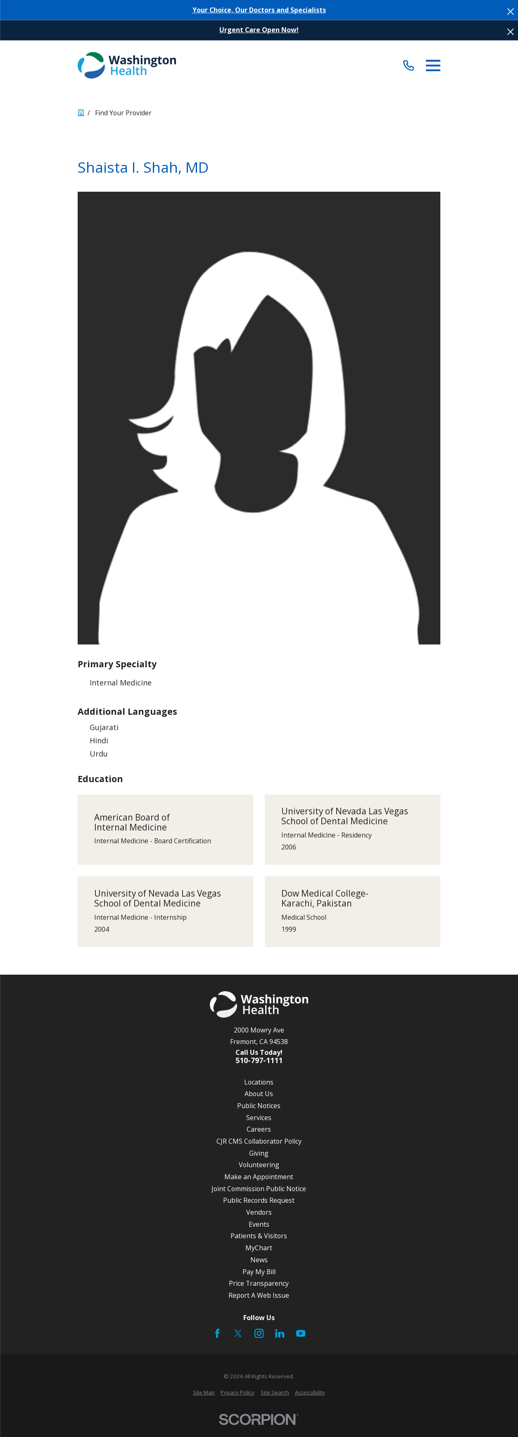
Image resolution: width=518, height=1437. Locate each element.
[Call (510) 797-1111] (408, 65)
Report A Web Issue (258, 1295)
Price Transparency (259, 1283)
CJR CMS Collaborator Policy (259, 1141)
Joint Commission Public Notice (258, 1188)
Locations (258, 1082)
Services (258, 1117)
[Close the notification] (510, 11)
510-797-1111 (259, 1060)
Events (259, 1224)
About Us (259, 1093)
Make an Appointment (258, 1176)
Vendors (259, 1212)
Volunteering (259, 1164)
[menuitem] (204, 1393)
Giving (259, 1153)
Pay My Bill (259, 1271)
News (259, 1259)
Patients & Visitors (258, 1235)
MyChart (258, 1247)
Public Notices (258, 1105)
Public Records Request (259, 1200)
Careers (259, 1129)
